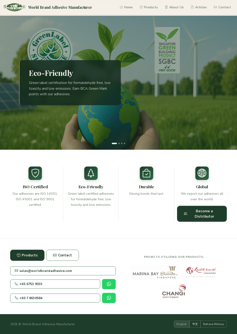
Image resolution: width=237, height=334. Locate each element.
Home (126, 7)
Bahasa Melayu (213, 324)
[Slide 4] (124, 143)
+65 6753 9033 (28, 284)
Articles (199, 7)
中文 (195, 324)
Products (149, 7)
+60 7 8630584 (28, 298)
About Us (174, 7)
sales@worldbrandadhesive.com (43, 270)
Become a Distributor (199, 214)
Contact (222, 7)
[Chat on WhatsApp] (109, 284)
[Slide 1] (114, 143)
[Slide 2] (119, 143)
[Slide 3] (121, 143)
